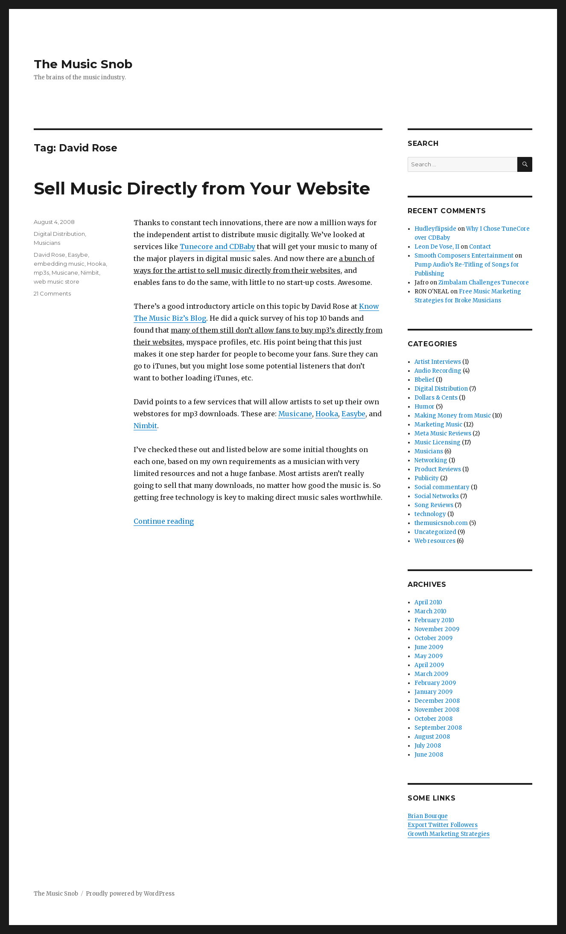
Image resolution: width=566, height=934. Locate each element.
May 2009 (428, 656)
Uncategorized (435, 532)
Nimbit (145, 425)
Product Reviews (437, 469)
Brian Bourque (428, 816)
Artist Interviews (437, 361)
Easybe (353, 413)
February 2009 (435, 683)
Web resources (434, 541)
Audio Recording (437, 370)
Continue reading (164, 521)
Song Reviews (433, 505)
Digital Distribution (59, 233)
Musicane (295, 413)
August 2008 (432, 736)
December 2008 (437, 701)
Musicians (47, 242)
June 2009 (428, 647)
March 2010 (430, 611)
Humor (424, 406)
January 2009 (433, 692)
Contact (480, 246)
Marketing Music (438, 424)
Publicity (426, 478)
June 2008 (428, 754)
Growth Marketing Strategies (449, 834)
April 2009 (429, 665)
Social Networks (436, 496)
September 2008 (438, 727)
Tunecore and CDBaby (217, 246)
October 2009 (433, 638)
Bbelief (424, 379)
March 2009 (431, 674)
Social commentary (442, 487)
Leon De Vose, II (436, 246)
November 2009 (436, 629)
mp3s (41, 272)
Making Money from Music (452, 415)
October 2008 (433, 718)
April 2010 (428, 602)
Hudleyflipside (435, 228)
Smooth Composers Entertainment (463, 255)
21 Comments (52, 293)
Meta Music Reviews (442, 433)
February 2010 (434, 620)
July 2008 (427, 745)
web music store (56, 281)
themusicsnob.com (441, 523)
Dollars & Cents (436, 397)
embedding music (59, 263)
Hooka (326, 413)
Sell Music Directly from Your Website (202, 188)
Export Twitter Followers (443, 825)
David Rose (49, 254)
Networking (430, 460)
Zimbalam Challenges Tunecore (483, 282)
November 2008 (436, 710)
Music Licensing (437, 442)
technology (430, 514)
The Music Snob (83, 64)
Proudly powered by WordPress (130, 893)
